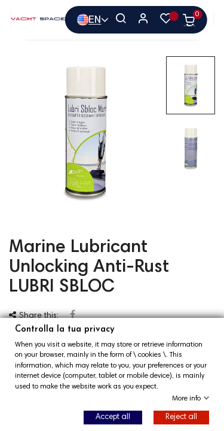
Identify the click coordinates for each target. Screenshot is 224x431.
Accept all (113, 417)
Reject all (181, 417)
